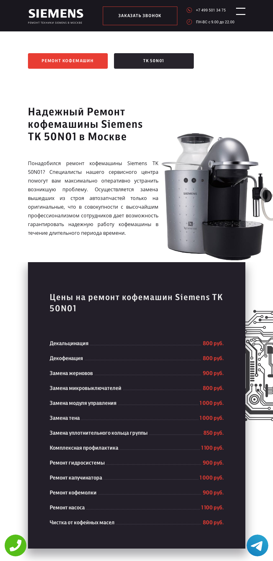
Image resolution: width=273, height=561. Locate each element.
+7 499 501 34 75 (206, 9)
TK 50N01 (153, 61)
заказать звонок (137, 16)
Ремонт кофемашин (68, 61)
